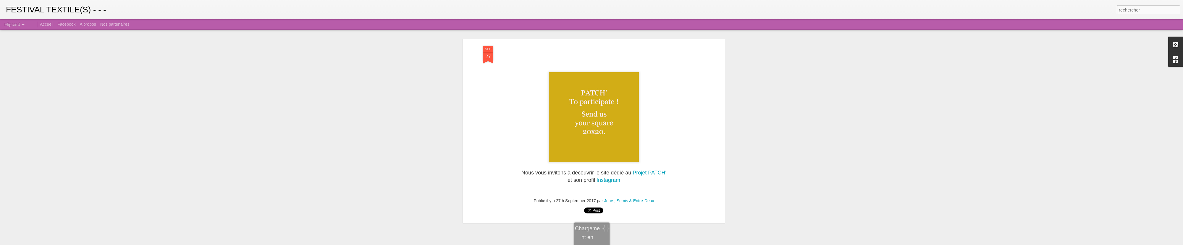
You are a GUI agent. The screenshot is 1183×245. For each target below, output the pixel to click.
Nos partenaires (115, 24)
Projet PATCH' (649, 172)
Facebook (66, 24)
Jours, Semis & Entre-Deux (629, 200)
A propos (88, 24)
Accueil (46, 24)
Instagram (608, 179)
